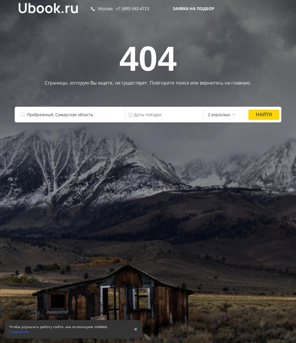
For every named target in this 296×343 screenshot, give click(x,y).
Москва (105, 8)
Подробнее (19, 332)
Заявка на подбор (194, 8)
